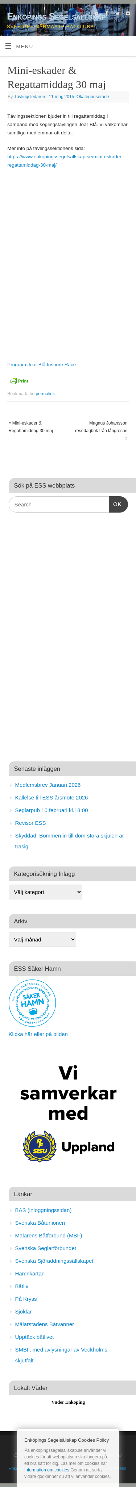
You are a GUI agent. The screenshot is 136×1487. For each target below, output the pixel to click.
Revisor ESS (30, 823)
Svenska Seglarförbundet (45, 1248)
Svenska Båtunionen (40, 1223)
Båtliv (22, 1286)
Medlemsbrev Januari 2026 (48, 785)
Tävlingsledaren (29, 96)
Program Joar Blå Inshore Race (41, 364)
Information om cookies (46, 1470)
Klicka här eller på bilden (38, 1034)
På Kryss (26, 1299)
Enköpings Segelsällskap (56, 16)
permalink (45, 393)
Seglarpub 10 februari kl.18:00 (51, 810)
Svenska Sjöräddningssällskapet (54, 1261)
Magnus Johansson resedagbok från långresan (101, 430)
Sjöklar (23, 1311)
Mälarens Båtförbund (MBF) (48, 1235)
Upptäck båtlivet (34, 1337)
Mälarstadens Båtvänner (44, 1324)
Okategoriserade (93, 96)
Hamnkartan (30, 1273)
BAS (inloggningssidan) (43, 1210)
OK (115, 503)
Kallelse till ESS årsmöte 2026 (51, 797)
